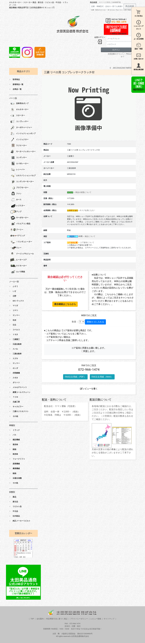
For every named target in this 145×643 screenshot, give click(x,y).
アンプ (15, 212)
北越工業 (16, 402)
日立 (14, 325)
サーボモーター (19, 218)
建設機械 (16, 440)
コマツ (15, 310)
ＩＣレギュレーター (21, 242)
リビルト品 (17, 506)
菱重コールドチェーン (21, 392)
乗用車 (15, 445)
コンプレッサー (19, 122)
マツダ (15, 306)
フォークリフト (19, 459)
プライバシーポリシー (79, 619)
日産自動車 (17, 344)
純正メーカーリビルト (21, 521)
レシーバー (17, 170)
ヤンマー (16, 315)
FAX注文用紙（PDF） (75, 376)
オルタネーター (19, 109)
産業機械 (16, 464)
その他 (15, 416)
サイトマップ (109, 619)
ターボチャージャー (21, 128)
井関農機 (16, 373)
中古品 (15, 511)
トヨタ (15, 334)
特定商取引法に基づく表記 (56, 619)
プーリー (16, 230)
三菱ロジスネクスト (21, 411)
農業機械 (16, 468)
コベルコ (16, 330)
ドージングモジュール (22, 254)
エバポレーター (19, 164)
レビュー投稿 (95, 619)
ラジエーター (18, 146)
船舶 (14, 449)
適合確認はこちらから (65, 304)
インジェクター (19, 140)
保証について (90, 236)
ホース (15, 200)
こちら (69, 333)
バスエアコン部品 (20, 224)
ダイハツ (16, 382)
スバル (15, 349)
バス (14, 435)
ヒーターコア (18, 260)
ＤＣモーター (18, 266)
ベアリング (17, 236)
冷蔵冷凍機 (17, 478)
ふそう (15, 286)
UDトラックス (18, 301)
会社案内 (40, 619)
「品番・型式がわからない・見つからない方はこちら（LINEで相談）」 (112, 10)
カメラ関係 (17, 272)
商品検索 (93, 2)
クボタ (15, 378)
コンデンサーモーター (22, 182)
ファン (15, 194)
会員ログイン (99, 37)
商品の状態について (83, 192)
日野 (14, 296)
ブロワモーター (19, 188)
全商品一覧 (17, 89)
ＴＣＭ (15, 397)
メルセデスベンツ (20, 387)
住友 (14, 320)
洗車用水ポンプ (19, 103)
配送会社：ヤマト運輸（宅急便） (60, 406)
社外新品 (16, 516)
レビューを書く (89, 388)
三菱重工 (16, 339)
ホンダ (15, 368)
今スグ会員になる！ (88, 210)
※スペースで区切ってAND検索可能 (110, 2)
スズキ (15, 358)
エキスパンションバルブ (23, 176)
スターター (17, 116)
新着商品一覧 (18, 84)
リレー (15, 248)
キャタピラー (18, 407)
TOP (32, 619)
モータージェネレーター (23, 152)
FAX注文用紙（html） (102, 376)
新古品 (15, 502)
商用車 (15, 454)
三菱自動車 (17, 354)
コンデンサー (18, 158)
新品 (14, 497)
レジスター (17, 206)
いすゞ (15, 291)
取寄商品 (16, 79)
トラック (16, 430)
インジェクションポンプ (23, 134)
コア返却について (87, 242)
